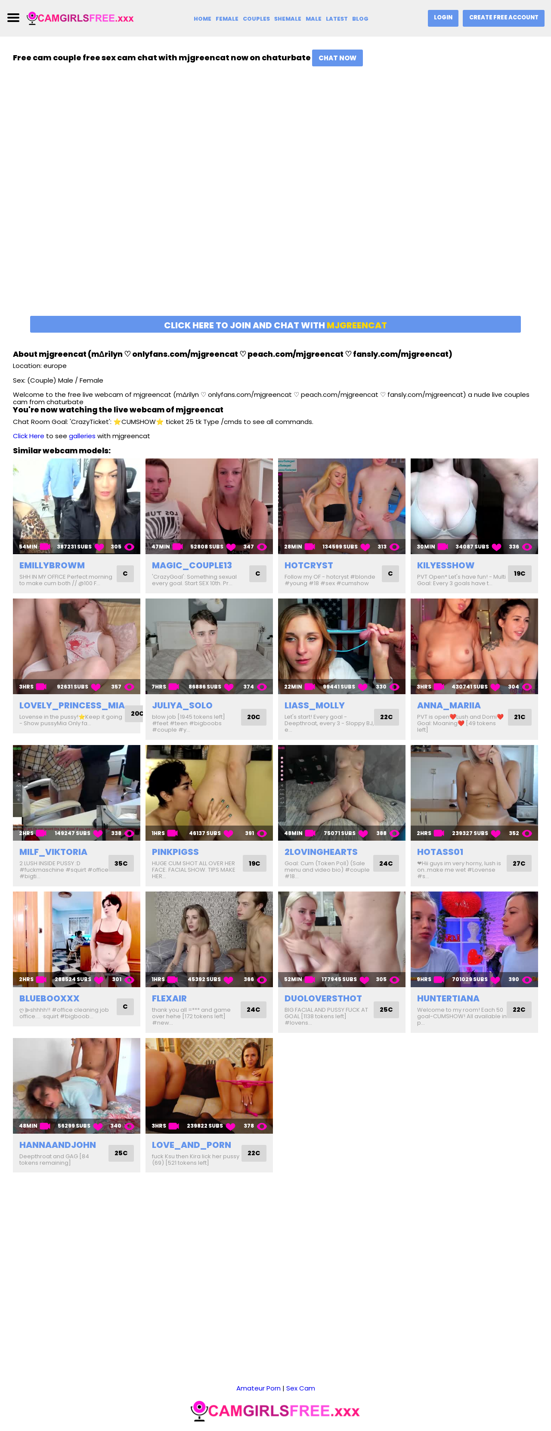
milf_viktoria (53, 852)
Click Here (28, 435)
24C (386, 863)
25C (386, 1009)
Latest (336, 19)
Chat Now (337, 57)
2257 (355, 1409)
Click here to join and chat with (275, 325)
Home (201, 19)
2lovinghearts (321, 852)
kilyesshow (446, 565)
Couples (255, 19)
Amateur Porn (258, 1364)
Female (225, 19)
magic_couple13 (192, 565)
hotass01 (440, 852)
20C (138, 713)
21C (519, 717)
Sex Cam (300, 1364)
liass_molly (315, 705)
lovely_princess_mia (72, 705)
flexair (169, 998)
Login (442, 17)
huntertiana (448, 998)
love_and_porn (191, 1145)
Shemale (287, 19)
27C (518, 863)
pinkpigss (175, 852)
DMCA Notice (322, 1409)
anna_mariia (449, 705)
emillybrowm (52, 565)
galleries (82, 435)
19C (519, 573)
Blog (360, 19)
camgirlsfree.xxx (270, 1409)
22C (386, 717)
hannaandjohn (57, 1145)
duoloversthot (323, 998)
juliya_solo (182, 705)
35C (120, 863)
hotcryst (309, 565)
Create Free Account (503, 17)
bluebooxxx (49, 998)
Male (313, 19)
